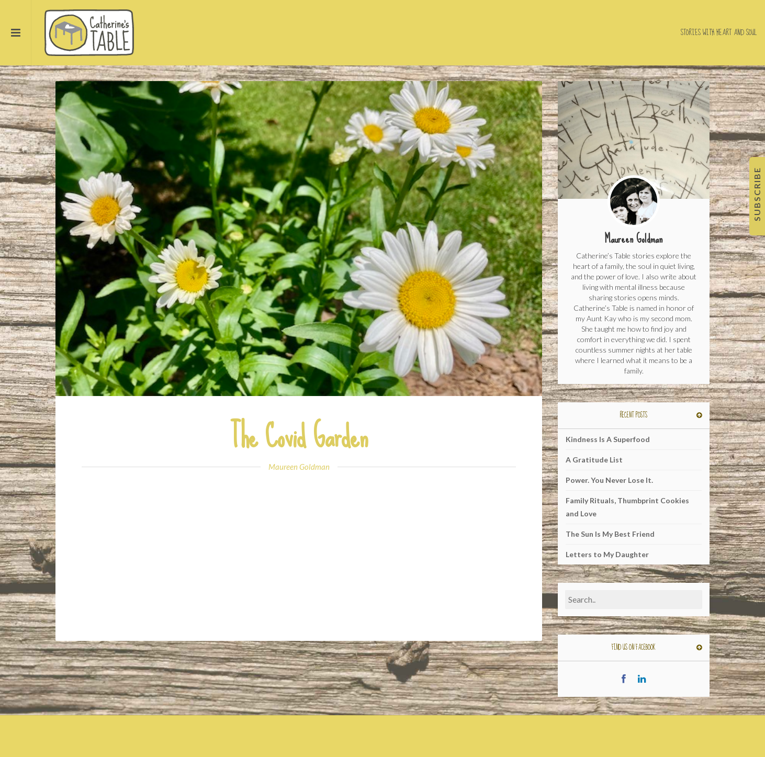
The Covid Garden (299, 437)
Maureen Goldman (299, 466)
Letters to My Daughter (607, 554)
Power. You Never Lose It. (609, 480)
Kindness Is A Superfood (608, 439)
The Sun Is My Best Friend (610, 533)
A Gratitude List (594, 459)
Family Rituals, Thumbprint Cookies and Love (627, 507)
